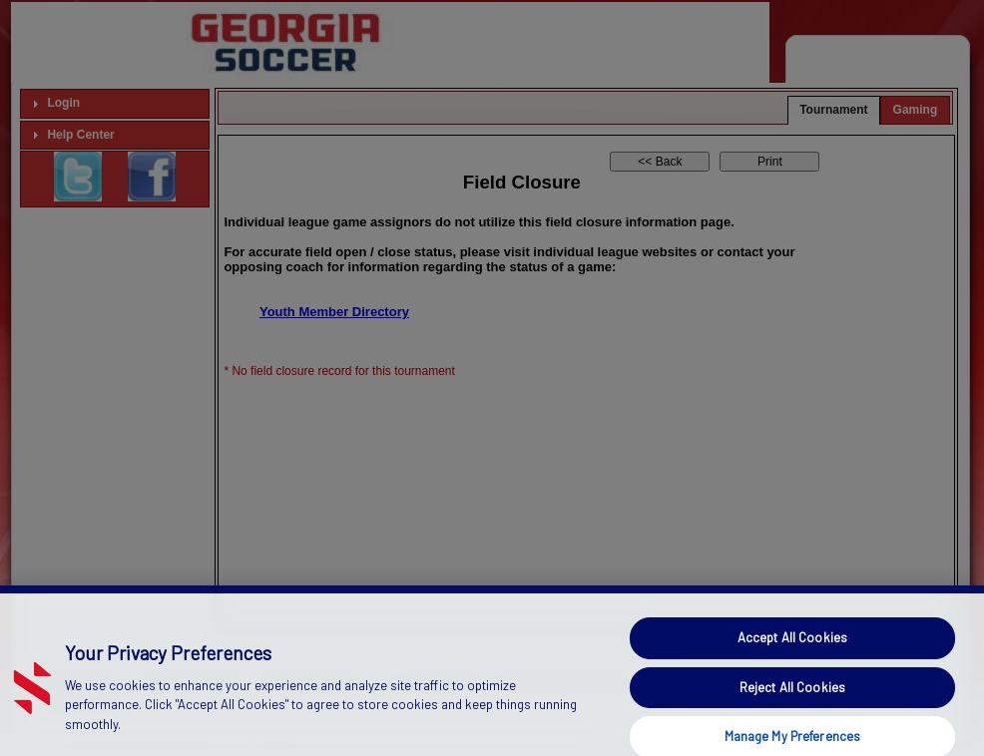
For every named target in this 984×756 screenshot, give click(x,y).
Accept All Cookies (792, 650)
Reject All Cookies (792, 699)
